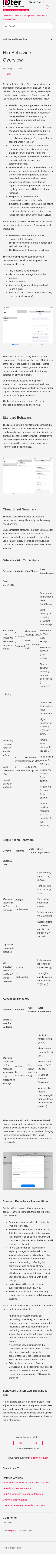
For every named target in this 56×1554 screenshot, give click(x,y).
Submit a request (39, 1457)
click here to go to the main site (16, 10)
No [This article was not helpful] (36, 1443)
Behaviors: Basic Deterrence (17, 1488)
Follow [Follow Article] (8, 74)
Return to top (11, 1467)
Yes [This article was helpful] (20, 1443)
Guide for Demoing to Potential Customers (24, 1505)
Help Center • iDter (11, 16)
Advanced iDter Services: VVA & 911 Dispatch (26, 1482)
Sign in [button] (48, 7)
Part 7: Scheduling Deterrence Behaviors (23, 1494)
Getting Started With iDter (33, 16)
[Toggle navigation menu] (47, 2)
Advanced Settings (11, 19)
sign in (12, 1530)
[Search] (28, 26)
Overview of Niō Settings (15, 1499)
